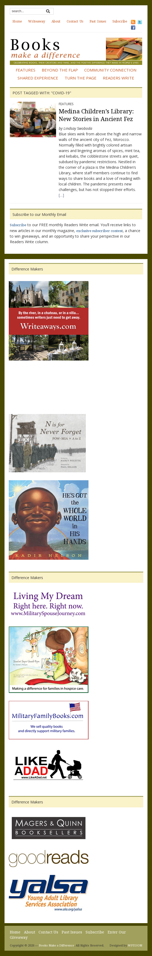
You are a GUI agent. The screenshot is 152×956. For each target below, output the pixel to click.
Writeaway (36, 21)
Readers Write (118, 78)
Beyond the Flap (60, 70)
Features (25, 70)
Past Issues (98, 21)
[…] (61, 195)
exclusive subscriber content (99, 231)
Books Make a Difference (56, 945)
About (56, 21)
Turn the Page (80, 78)
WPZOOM (135, 945)
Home (17, 21)
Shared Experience (38, 78)
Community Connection (110, 70)
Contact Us (75, 21)
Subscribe (119, 21)
